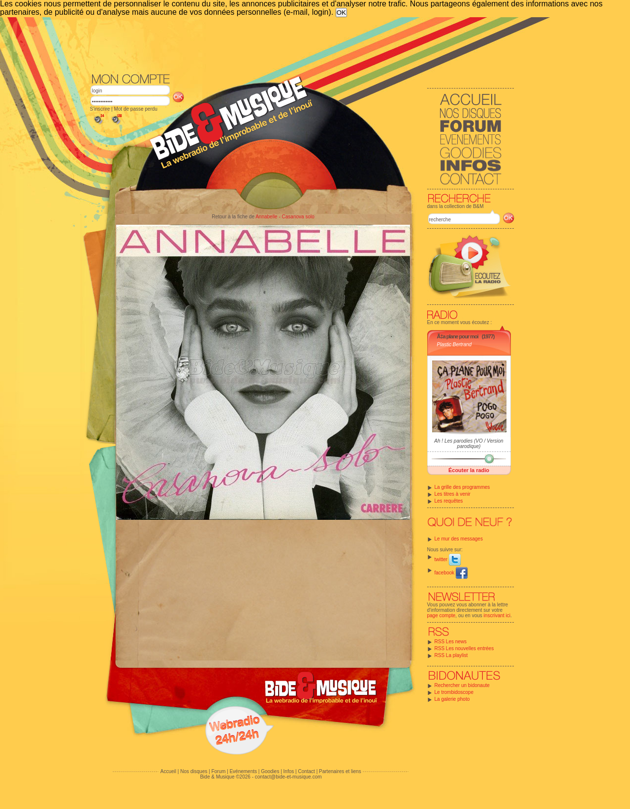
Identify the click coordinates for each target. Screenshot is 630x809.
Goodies (270, 771)
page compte (441, 615)
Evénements (243, 771)
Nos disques (193, 771)
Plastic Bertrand (454, 344)
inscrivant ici (497, 615)
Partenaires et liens (340, 771)
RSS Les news (451, 641)
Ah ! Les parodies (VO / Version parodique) (468, 443)
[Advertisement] (302, 44)
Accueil (168, 771)
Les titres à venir (453, 494)
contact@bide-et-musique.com (288, 776)
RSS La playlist (451, 655)
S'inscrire (100, 109)
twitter (448, 559)
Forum (218, 771)
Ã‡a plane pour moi (457, 336)
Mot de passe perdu (135, 109)
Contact (306, 771)
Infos (289, 771)
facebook (451, 572)
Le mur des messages (459, 538)
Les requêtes (449, 501)
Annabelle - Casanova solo (285, 216)
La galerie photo (452, 699)
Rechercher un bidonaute (462, 685)
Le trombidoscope (454, 692)
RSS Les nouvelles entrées (464, 648)
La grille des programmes (462, 487)
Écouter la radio (468, 470)
